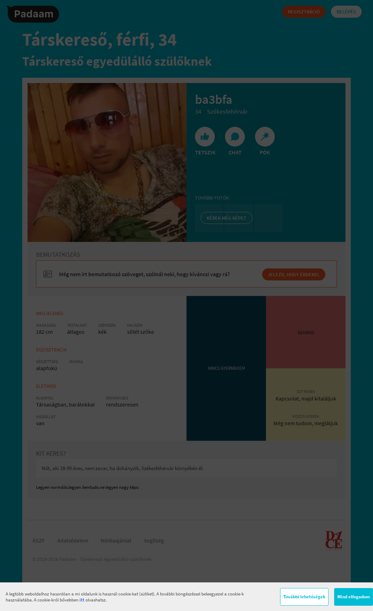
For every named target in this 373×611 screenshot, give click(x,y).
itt (81, 600)
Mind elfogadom (353, 597)
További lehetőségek (304, 597)
